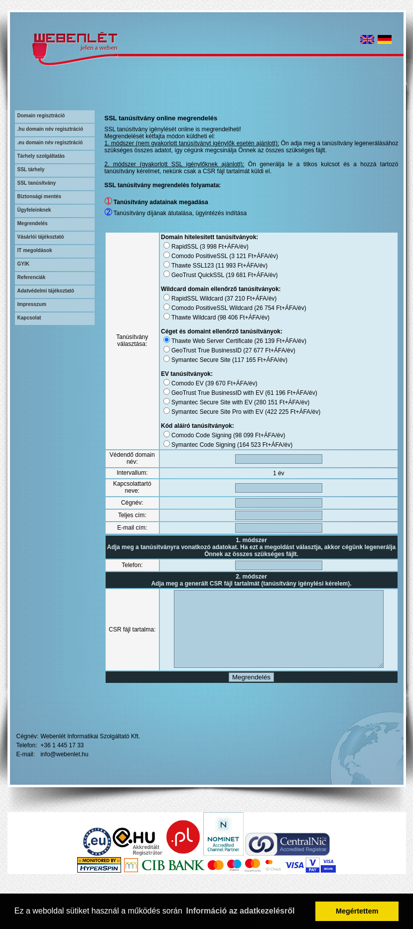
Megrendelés (32, 223)
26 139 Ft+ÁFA (267, 340)
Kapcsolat (29, 317)
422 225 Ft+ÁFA (279, 411)
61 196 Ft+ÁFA (278, 392)
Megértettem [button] (357, 911)
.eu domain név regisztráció (50, 142)
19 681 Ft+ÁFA (239, 275)
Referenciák (31, 277)
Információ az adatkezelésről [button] (240, 911)
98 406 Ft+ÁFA (231, 317)
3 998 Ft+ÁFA (211, 246)
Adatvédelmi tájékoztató (45, 291)
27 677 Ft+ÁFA (256, 350)
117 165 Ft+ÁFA (247, 359)
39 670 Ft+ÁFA (218, 383)
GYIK (23, 264)
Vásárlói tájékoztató (40, 237)
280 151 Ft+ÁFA (268, 402)
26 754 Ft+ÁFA (267, 308)
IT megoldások (34, 250)
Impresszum (31, 304)
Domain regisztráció (41, 115)
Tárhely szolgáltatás (41, 156)
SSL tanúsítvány (36, 183)
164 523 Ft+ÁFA (252, 444)
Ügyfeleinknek (34, 210)
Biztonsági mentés (39, 196)
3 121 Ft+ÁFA (240, 256)
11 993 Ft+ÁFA (229, 265)
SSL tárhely (31, 169)
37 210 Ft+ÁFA (238, 298)
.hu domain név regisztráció (50, 129)
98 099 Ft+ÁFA (246, 435)
